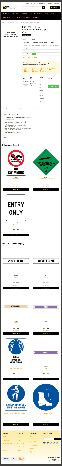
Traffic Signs (40, 13)
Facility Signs (32, 13)
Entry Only (16, 224)
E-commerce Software (52, 462)
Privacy (28, 71)
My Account (6, 437)
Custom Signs (6, 13)
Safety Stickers (23, 13)
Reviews (32, 109)
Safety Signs (15, 13)
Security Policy (33, 448)
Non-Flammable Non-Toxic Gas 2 (46, 178)
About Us (36, 3)
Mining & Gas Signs (50, 13)
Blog (31, 3)
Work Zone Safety (7, 17)
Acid (46, 322)
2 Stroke (16, 277)
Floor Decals (17, 17)
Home (3, 22)
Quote (27, 68)
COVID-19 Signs (26, 17)
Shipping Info (56, 3)
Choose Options (16, 189)
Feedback (5, 450)
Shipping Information (19, 451)
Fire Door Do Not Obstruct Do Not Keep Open (27, 22)
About (36, 71)
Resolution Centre (7, 443)
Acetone (46, 277)
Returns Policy (33, 445)
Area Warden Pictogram (46, 413)
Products (27, 3)
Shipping (44, 68)
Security (52, 68)
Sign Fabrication (21, 447)
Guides (42, 71)
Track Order (6, 440)
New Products (35, 17)
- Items (54, 7)
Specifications (20, 109)
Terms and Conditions (32, 437)
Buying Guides (42, 3)
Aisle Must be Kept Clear (16, 368)
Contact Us (50, 3)
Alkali (46, 368)
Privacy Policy (33, 441)
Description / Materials (9, 109)
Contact (36, 68)
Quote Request (7, 447)
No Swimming (15, 178)
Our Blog (19, 440)
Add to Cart (53, 86)
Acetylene (16, 322)
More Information (30, 57)
